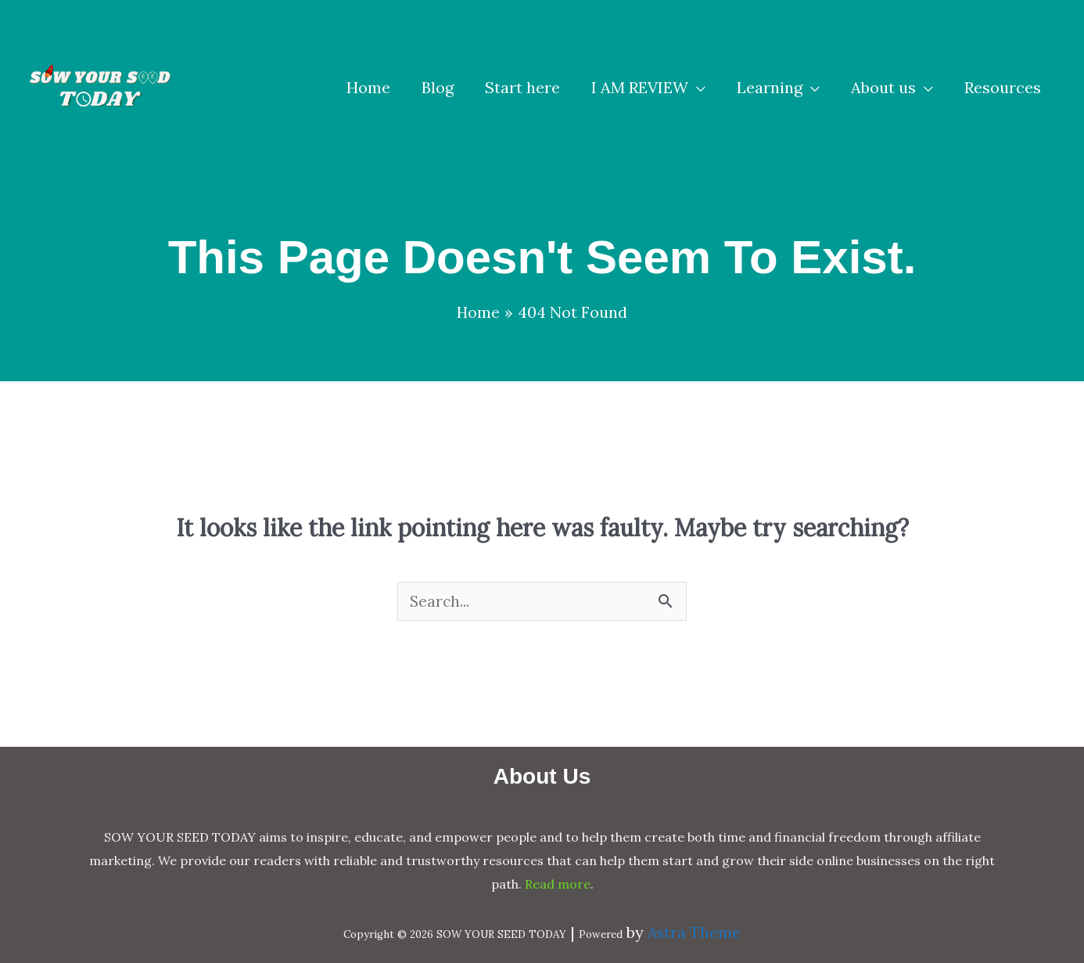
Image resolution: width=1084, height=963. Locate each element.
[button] (648, 87)
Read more (557, 884)
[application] (696, 87)
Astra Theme (694, 933)
